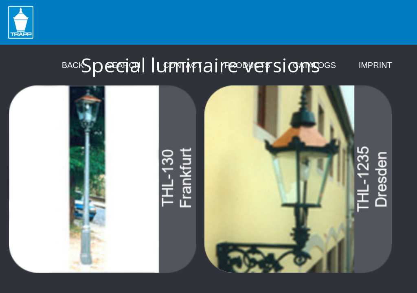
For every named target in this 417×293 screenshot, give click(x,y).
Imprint (375, 65)
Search (123, 65)
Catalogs (314, 65)
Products (247, 65)
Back (73, 65)
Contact (182, 65)
